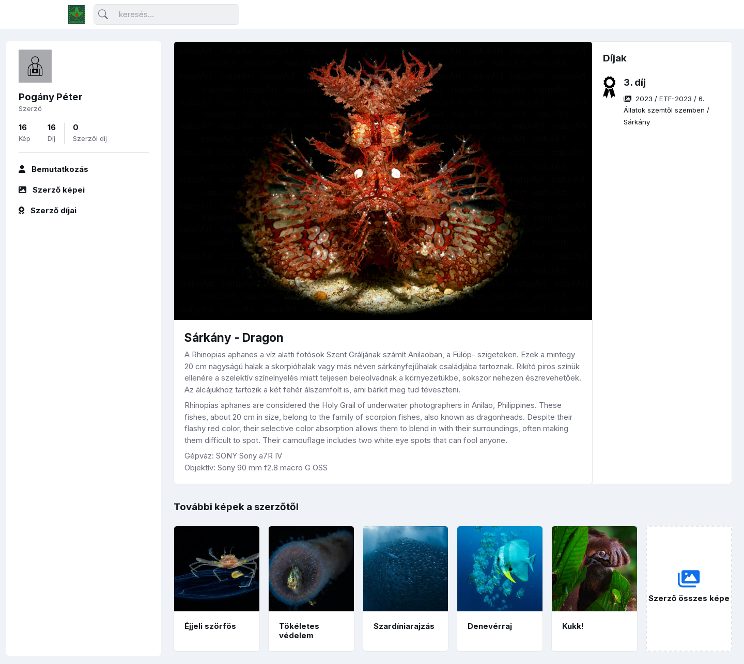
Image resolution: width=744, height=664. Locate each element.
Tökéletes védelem (299, 631)
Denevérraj (490, 626)
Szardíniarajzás (404, 626)
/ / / (666, 110)
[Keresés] (166, 14)
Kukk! (573, 626)
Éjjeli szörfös (210, 626)
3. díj (635, 82)
